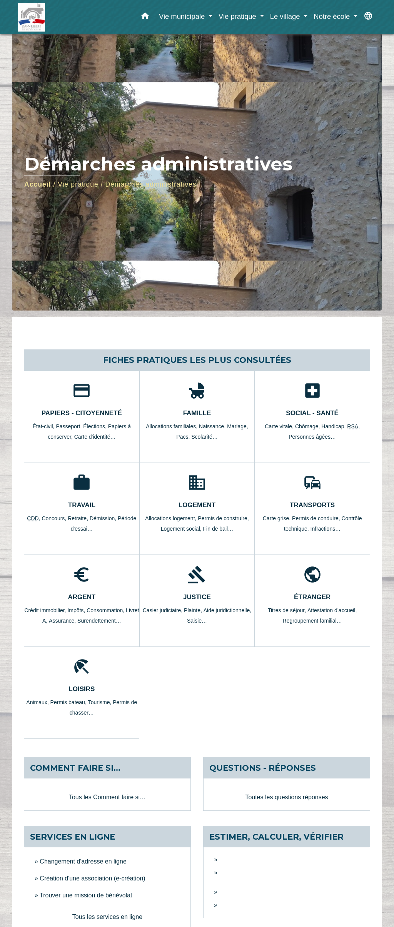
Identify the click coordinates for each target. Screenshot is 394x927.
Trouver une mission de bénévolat (86, 895)
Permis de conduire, (316, 518)
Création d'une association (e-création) (92, 878)
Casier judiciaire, (163, 610)
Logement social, (182, 529)
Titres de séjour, (287, 610)
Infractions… (326, 529)
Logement (197, 505)
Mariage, (237, 426)
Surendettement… (99, 621)
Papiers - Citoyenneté (82, 413)
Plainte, (194, 610)
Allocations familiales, (172, 426)
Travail (81, 505)
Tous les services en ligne (107, 917)
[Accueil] (66, 17)
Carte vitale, (280, 426)
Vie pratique (78, 184)
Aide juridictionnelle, (228, 610)
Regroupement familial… (312, 621)
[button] (145, 17)
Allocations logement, (171, 518)
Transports (312, 505)
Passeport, (69, 426)
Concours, (55, 518)
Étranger (312, 597)
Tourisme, (100, 702)
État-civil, (44, 426)
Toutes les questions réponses (286, 797)
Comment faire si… (75, 768)
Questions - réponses (262, 768)
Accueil (37, 184)
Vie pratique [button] (238, 16)
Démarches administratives (151, 184)
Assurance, (63, 621)
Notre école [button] (333, 16)
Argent (81, 597)
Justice (197, 597)
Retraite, (79, 518)
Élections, (95, 426)
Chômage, (308, 426)
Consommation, (106, 610)
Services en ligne (72, 837)
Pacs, (183, 437)
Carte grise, (277, 518)
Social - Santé (312, 413)
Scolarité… (204, 437)
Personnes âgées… (312, 437)
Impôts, (77, 610)
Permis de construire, (223, 518)
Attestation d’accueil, (332, 610)
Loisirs (81, 689)
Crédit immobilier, (45, 610)
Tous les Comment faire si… (107, 797)
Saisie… (197, 621)
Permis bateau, (69, 702)
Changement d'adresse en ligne (83, 861)
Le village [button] (286, 16)
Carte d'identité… (95, 437)
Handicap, (334, 426)
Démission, (104, 518)
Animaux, (38, 702)
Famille (197, 413)
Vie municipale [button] (183, 16)
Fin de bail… (218, 529)
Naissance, (213, 426)
